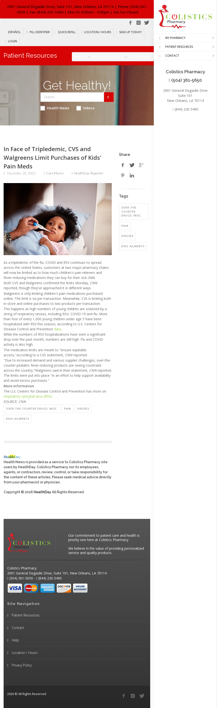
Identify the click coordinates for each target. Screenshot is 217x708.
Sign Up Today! (129, 32)
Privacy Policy (21, 665)
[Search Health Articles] (72, 97)
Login (11, 41)
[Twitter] (146, 22)
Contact (17, 627)
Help (15, 640)
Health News (54, 108)
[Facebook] (130, 22)
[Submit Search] (109, 97)
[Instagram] (138, 22)
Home (80, 56)
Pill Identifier (38, 32)
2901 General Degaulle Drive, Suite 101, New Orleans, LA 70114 (60, 6)
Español (13, 32)
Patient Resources (107, 56)
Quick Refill (65, 32)
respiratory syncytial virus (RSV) (28, 396)
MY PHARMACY (171, 38)
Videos (85, 108)
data (57, 329)
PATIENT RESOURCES (175, 47)
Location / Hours (96, 32)
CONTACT (168, 56)
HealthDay (42, 492)
